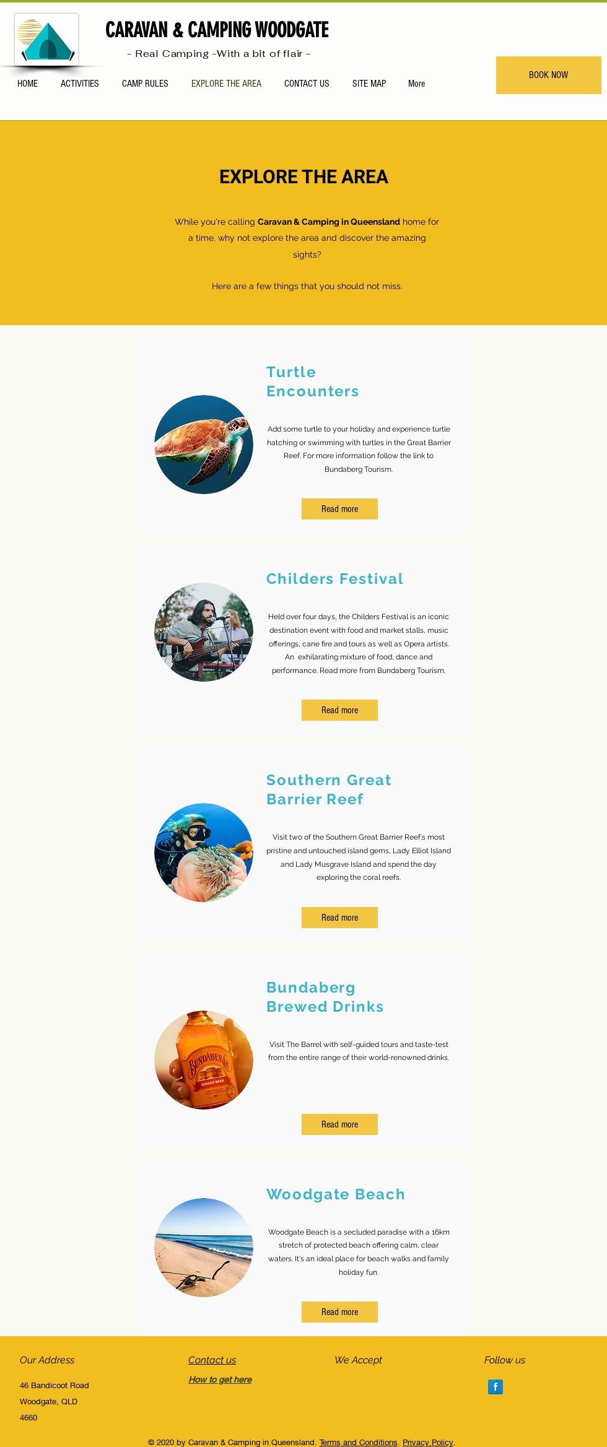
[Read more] (340, 508)
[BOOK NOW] (548, 75)
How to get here (219, 1379)
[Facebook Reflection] (495, 1387)
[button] (340, 1312)
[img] (342, 1383)
